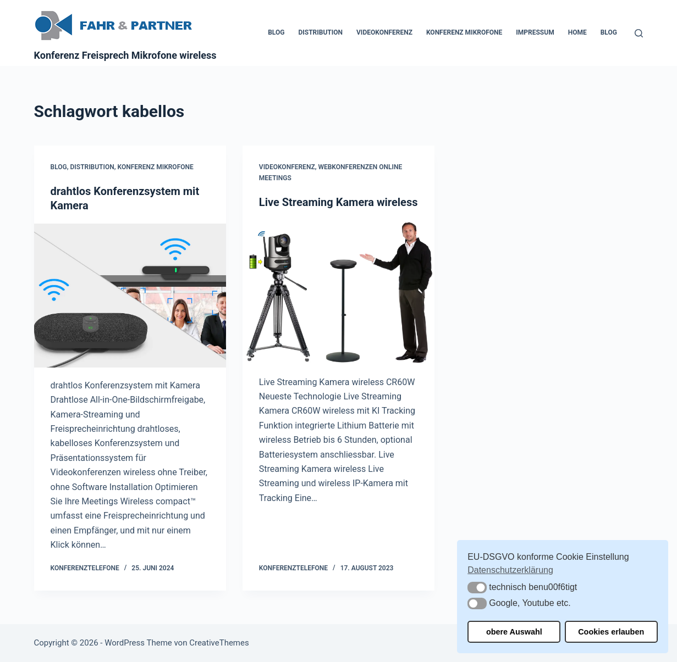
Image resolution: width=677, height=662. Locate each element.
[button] (477, 587)
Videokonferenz (384, 32)
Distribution (320, 32)
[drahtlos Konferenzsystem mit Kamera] (130, 296)
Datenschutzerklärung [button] (510, 570)
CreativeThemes (219, 643)
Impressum (535, 32)
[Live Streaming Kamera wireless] (338, 292)
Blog (276, 32)
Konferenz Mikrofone (464, 32)
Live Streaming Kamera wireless (338, 202)
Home (577, 32)
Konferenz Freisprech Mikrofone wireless (125, 55)
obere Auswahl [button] (514, 631)
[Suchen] (639, 33)
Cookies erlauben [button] (611, 631)
